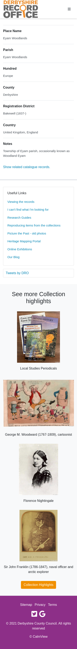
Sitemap (26, 604)
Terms (52, 604)
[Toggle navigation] (69, 9)
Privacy (40, 604)
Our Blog (13, 257)
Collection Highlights (38, 585)
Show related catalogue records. (26, 167)
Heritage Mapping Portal (24, 241)
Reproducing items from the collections (33, 225)
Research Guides (19, 217)
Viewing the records (20, 201)
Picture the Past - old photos (26, 233)
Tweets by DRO (17, 273)
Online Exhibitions (19, 249)
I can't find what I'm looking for (28, 209)
